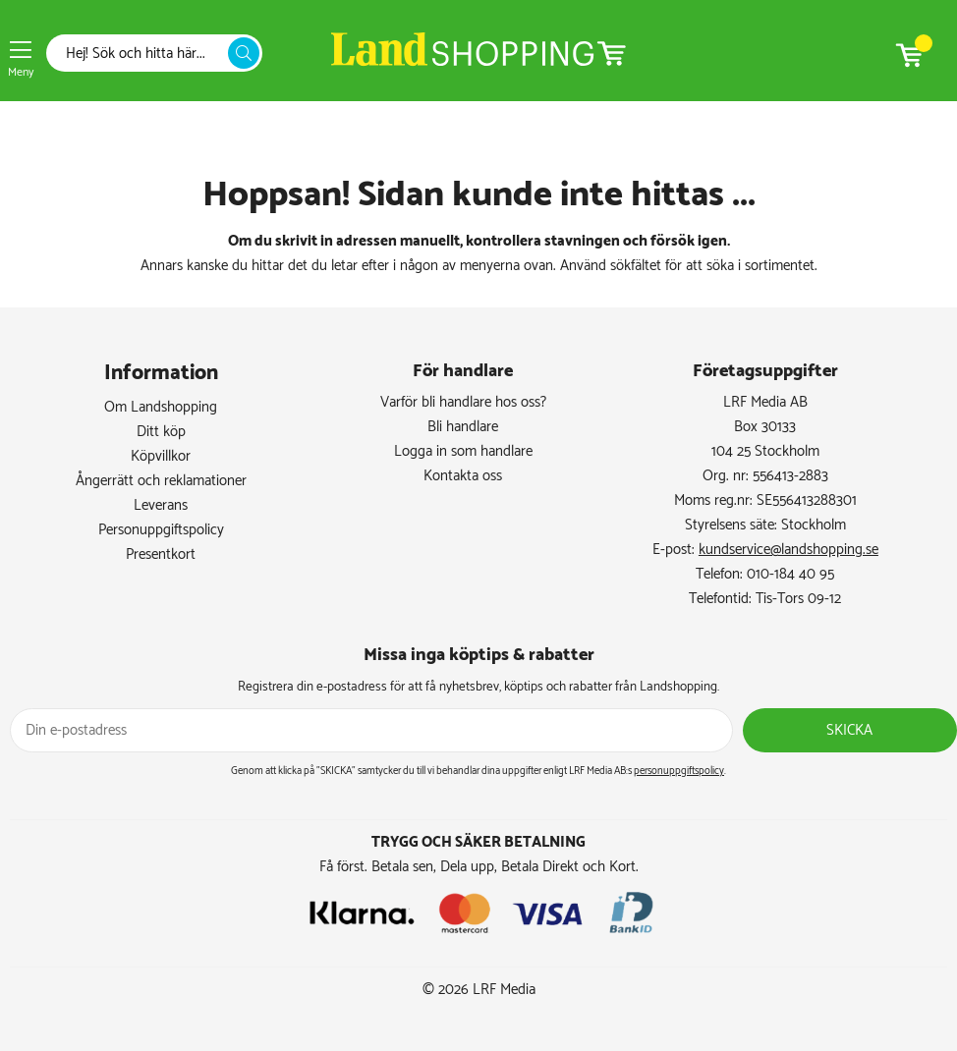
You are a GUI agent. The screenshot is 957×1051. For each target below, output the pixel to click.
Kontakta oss (462, 476)
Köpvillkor (161, 456)
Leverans (161, 505)
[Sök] (142, 53)
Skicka (849, 730)
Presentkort (161, 554)
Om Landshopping (160, 407)
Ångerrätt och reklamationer (161, 481)
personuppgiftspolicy (679, 771)
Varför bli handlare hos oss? (463, 402)
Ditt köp (161, 431)
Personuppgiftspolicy (161, 530)
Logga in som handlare (463, 451)
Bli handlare (462, 427)
